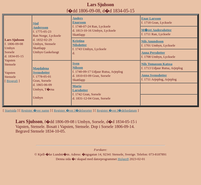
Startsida (11, 110)
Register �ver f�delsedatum (117, 110)
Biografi (12, 81)
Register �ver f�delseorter (73, 110)
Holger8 (123, 159)
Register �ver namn (35, 110)
